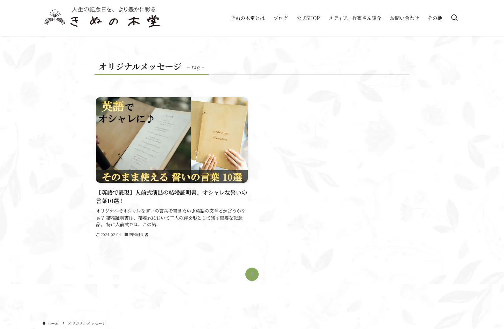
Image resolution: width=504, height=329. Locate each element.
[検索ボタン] (454, 18)
